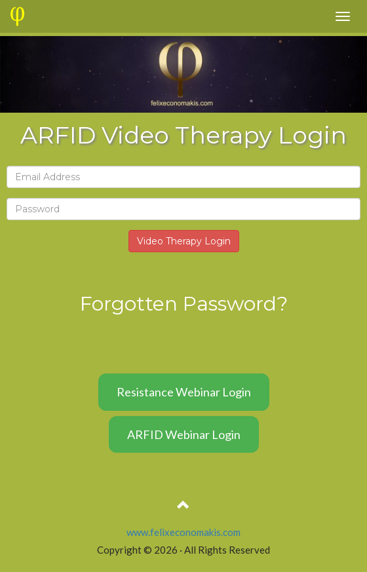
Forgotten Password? (184, 304)
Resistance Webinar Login (184, 392)
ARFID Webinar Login (184, 434)
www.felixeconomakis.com (183, 532)
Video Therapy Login (184, 241)
